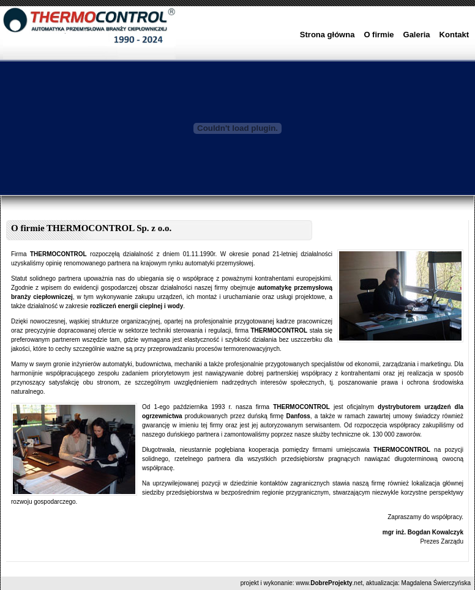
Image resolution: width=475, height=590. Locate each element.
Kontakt (454, 34)
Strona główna (327, 34)
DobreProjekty (331, 583)
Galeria (416, 34)
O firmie (379, 34)
